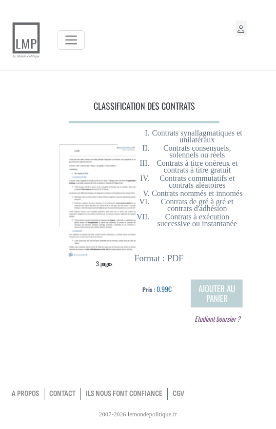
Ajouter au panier (216, 293)
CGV (178, 393)
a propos (25, 393)
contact (62, 393)
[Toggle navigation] (71, 40)
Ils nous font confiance (124, 393)
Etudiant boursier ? (217, 318)
